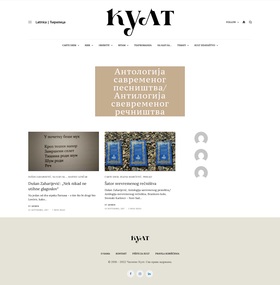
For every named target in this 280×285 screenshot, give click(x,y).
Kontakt (121, 253)
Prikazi (147, 176)
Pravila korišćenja (167, 253)
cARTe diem (112, 176)
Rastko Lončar (77, 176)
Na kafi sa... (60, 176)
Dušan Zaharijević (39, 176)
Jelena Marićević (131, 176)
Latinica (41, 22)
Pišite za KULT (141, 253)
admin (35, 206)
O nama (105, 253)
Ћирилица (57, 22)
